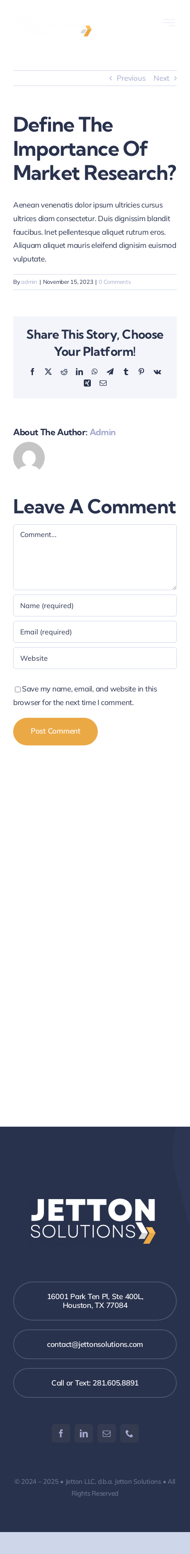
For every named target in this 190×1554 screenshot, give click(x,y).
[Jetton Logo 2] (52, 9)
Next (161, 77)
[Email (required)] (95, 632)
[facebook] (61, 1433)
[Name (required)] (95, 605)
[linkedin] (84, 1433)
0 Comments (114, 281)
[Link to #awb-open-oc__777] (168, 22)
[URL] (95, 658)
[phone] (129, 1433)
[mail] (106, 1433)
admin (29, 281)
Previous (131, 77)
